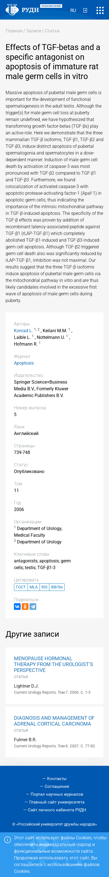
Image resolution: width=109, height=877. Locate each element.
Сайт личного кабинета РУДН (57, 809)
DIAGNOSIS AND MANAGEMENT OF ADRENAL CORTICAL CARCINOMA (54, 721)
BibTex (57, 587)
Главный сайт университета (56, 802)
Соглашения (57, 786)
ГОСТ (21, 587)
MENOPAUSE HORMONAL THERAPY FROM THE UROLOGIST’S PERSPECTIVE (53, 664)
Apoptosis (24, 363)
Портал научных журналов (57, 794)
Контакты (57, 778)
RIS (44, 587)
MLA (34, 587)
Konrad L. (23, 330)
